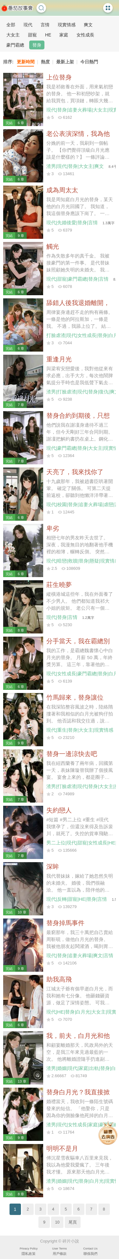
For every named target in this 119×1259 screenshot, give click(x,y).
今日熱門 (89, 61)
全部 (10, 24)
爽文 (88, 24)
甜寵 (32, 34)
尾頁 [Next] (73, 1222)
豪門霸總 (15, 45)
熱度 (45, 61)
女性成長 (85, 34)
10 (57, 1222)
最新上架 (65, 61)
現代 (27, 24)
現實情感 (67, 24)
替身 (36, 45)
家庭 (63, 34)
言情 (45, 24)
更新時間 (26, 61)
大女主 (13, 34)
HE (48, 34)
